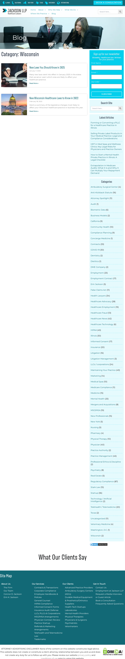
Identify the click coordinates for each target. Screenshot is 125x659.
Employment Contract (102, 276)
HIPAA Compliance (43, 596)
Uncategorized (98, 511)
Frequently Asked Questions (110, 596)
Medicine (95, 388)
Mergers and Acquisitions (103, 400)
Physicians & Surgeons (76, 612)
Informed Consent (100, 338)
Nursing (95, 422)
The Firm (8, 580)
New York (95, 416)
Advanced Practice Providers (79, 580)
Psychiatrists (71, 615)
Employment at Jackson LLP (110, 583)
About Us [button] (5, 576)
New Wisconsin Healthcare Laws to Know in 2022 (55, 98)
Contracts (95, 243)
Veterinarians (71, 619)
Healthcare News (99, 316)
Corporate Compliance (45, 583)
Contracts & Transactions (46, 580)
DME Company (98, 265)
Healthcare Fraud (99, 310)
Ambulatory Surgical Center (104, 187)
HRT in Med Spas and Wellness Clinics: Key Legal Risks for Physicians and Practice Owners (106, 146)
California (95, 220)
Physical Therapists (74, 609)
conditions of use (49, 651)
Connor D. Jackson (13, 586)
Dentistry (95, 254)
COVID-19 (95, 248)
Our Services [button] (38, 576)
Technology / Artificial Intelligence (101, 493)
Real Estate (96, 469)
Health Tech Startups (75, 599)
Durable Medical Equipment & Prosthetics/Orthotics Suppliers (79, 593)
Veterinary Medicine (100, 517)
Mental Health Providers (77, 606)
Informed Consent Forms (46, 599)
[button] (42, 10)
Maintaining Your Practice (103, 366)
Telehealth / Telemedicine (103, 500)
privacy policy (84, 647)
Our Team (8, 583)
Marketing (96, 372)
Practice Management (101, 450)
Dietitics (95, 259)
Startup (94, 486)
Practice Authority (99, 444)
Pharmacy (96, 428)
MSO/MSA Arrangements (46, 609)
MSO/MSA (95, 405)
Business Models (99, 215)
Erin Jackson (97, 282)
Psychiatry (96, 464)
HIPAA (94, 327)
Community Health (100, 226)
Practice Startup (42, 615)
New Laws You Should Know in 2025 (48, 67)
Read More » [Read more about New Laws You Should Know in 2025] (33, 83)
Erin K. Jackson (11, 590)
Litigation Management (102, 355)
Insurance (95, 344)
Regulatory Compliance (102, 475)
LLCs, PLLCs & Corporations (47, 606)
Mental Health (98, 394)
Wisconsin (96, 528)
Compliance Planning (101, 231)
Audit (93, 203)
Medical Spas (97, 377)
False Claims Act (98, 287)
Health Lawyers (98, 293)
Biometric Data (98, 209)
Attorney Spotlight (100, 198)
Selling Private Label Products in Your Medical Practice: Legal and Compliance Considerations (106, 136)
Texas (93, 506)
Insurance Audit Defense (46, 602)
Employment (97, 271)
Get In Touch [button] (99, 576)
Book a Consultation (108, 2)
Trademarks (40, 631)
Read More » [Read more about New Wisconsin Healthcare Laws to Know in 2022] (33, 111)
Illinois (94, 332)
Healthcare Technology (102, 321)
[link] (6, 2)
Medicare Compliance (101, 383)
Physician (95, 439)
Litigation (95, 349)
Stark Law (95, 481)
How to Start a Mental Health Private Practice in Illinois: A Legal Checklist (105, 157)
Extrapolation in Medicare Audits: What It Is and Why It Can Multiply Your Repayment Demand (105, 169)
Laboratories (71, 602)
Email (94, 72)
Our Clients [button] (67, 576)
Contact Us (101, 580)
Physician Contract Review (47, 612)
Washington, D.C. (99, 522)
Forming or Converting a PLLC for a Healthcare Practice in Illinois (105, 125)
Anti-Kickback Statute (101, 192)
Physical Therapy (99, 433)
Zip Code (95, 82)
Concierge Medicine (100, 237)
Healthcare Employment (103, 304)
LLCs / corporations (100, 360)
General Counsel (42, 593)
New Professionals (99, 411)
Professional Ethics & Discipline (106, 456)
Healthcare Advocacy (101, 299)
